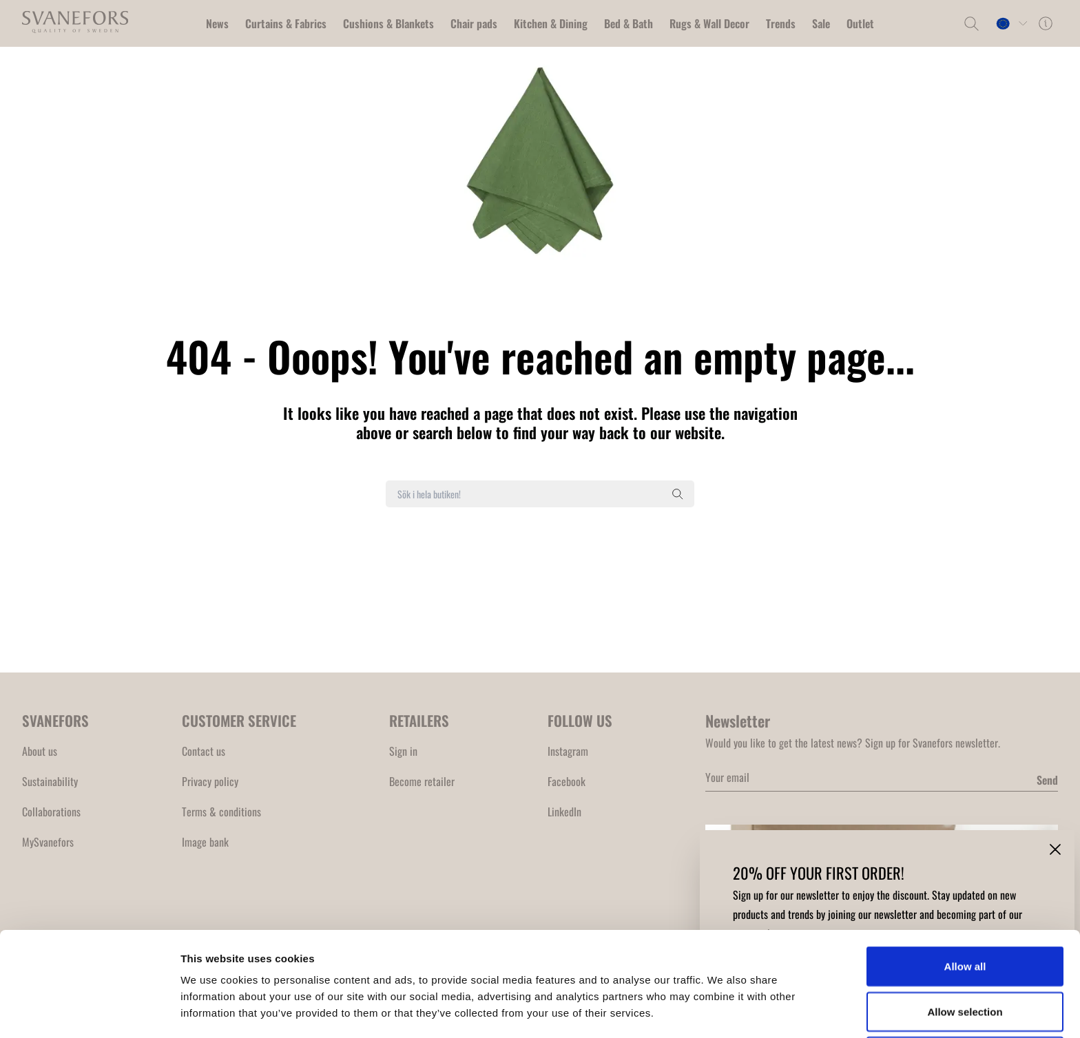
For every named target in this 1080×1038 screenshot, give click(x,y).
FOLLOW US (580, 720)
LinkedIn (564, 811)
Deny (965, 958)
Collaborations (51, 811)
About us (39, 751)
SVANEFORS (55, 720)
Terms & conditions (221, 811)
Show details (723, 1011)
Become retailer (422, 781)
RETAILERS (419, 720)
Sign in (403, 751)
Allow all (965, 868)
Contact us (203, 751)
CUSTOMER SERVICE (239, 720)
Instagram (568, 751)
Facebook (566, 781)
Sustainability (50, 781)
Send (1047, 780)
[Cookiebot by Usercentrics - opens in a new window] (89, 1011)
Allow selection (964, 914)
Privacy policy (210, 781)
